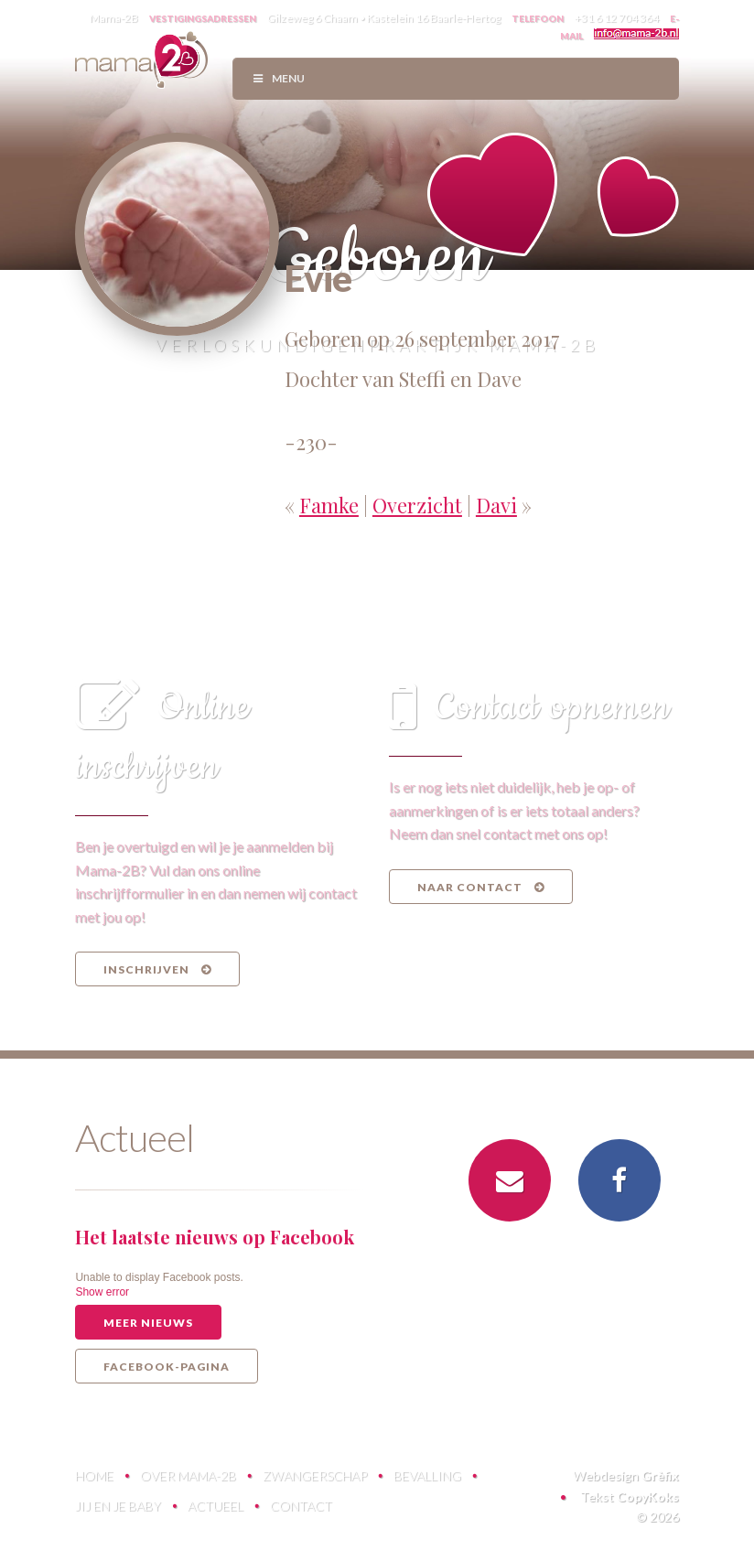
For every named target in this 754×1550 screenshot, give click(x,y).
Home (94, 1475)
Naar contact (480, 887)
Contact (301, 1505)
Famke (329, 505)
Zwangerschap (315, 1475)
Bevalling (427, 1475)
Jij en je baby (118, 1505)
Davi (496, 505)
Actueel (215, 1505)
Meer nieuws (148, 1322)
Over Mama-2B (188, 1475)
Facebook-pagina (166, 1366)
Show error (102, 1292)
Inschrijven (157, 969)
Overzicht (417, 505)
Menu (278, 78)
